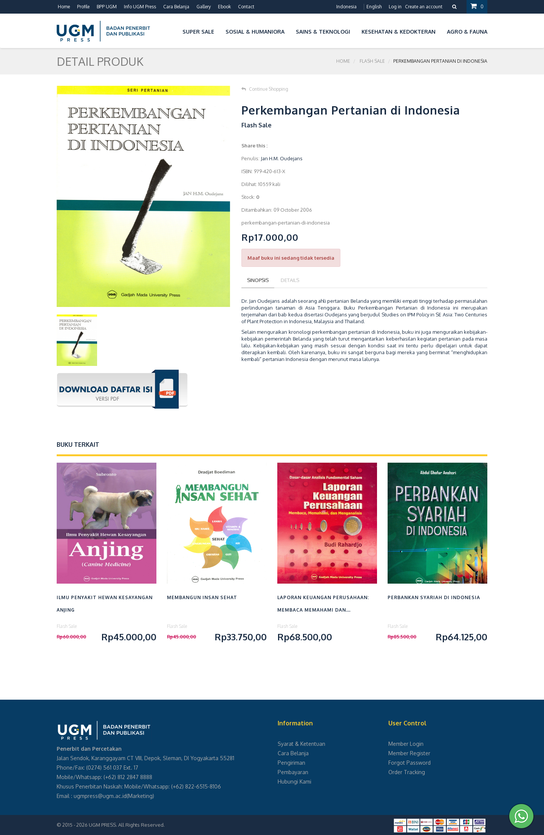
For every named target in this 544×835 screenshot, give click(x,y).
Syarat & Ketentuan (301, 744)
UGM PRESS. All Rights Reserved (126, 825)
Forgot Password (409, 762)
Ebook (224, 6)
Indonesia (346, 6)
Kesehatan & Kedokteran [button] (399, 31)
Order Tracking (406, 772)
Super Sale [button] (198, 31)
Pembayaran (293, 772)
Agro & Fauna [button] (467, 31)
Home (64, 6)
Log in (395, 6)
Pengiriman (291, 762)
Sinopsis (258, 280)
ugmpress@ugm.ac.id (100, 796)
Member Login (405, 744)
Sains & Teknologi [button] (323, 31)
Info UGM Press (140, 6)
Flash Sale (372, 61)
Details (290, 280)
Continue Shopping (264, 89)
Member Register (409, 753)
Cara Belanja (176, 6)
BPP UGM (107, 6)
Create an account (423, 6)
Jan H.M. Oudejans (282, 158)
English (374, 6)
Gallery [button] (203, 6)
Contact (246, 6)
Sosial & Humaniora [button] (255, 31)
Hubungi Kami (294, 781)
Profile (83, 6)
